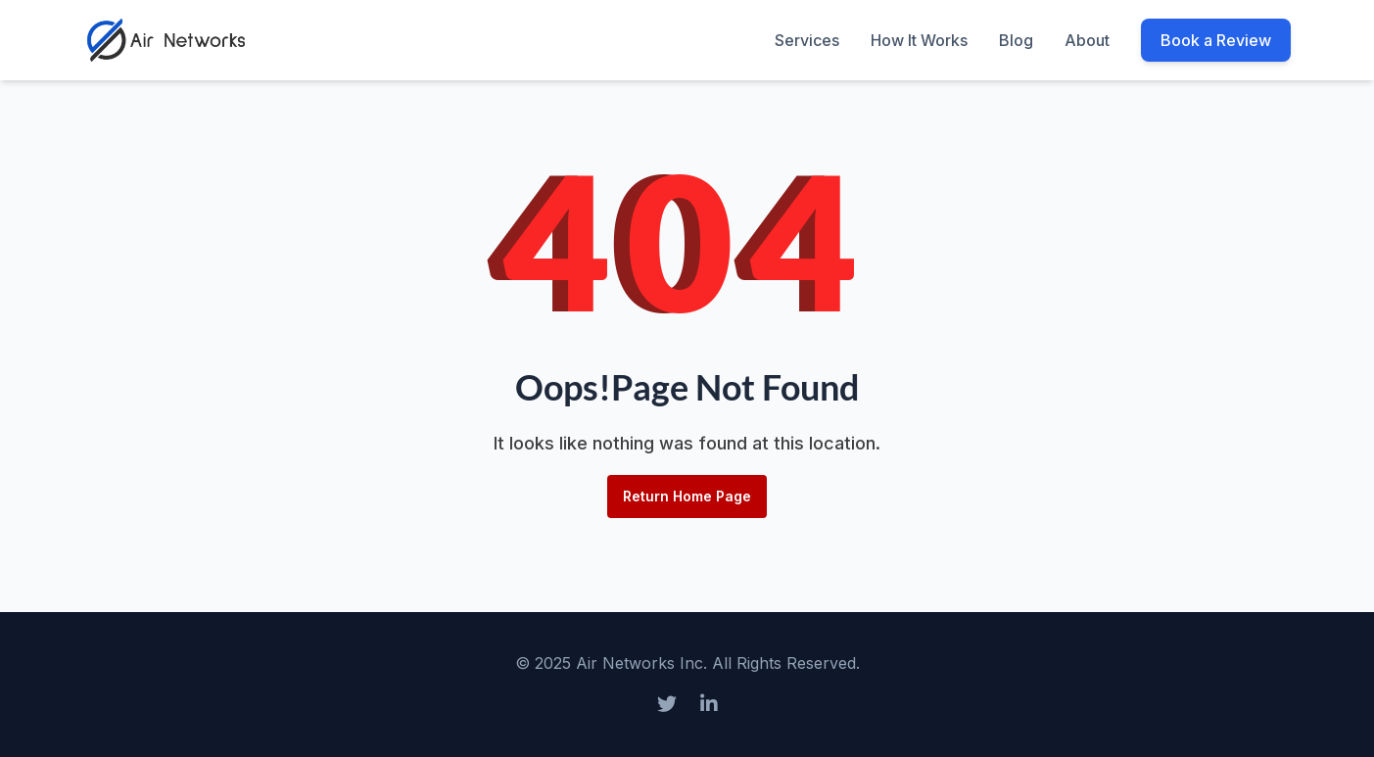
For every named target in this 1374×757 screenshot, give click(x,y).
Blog (1016, 40)
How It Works (919, 40)
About (1087, 40)
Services (807, 40)
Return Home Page (687, 496)
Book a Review (1216, 40)
